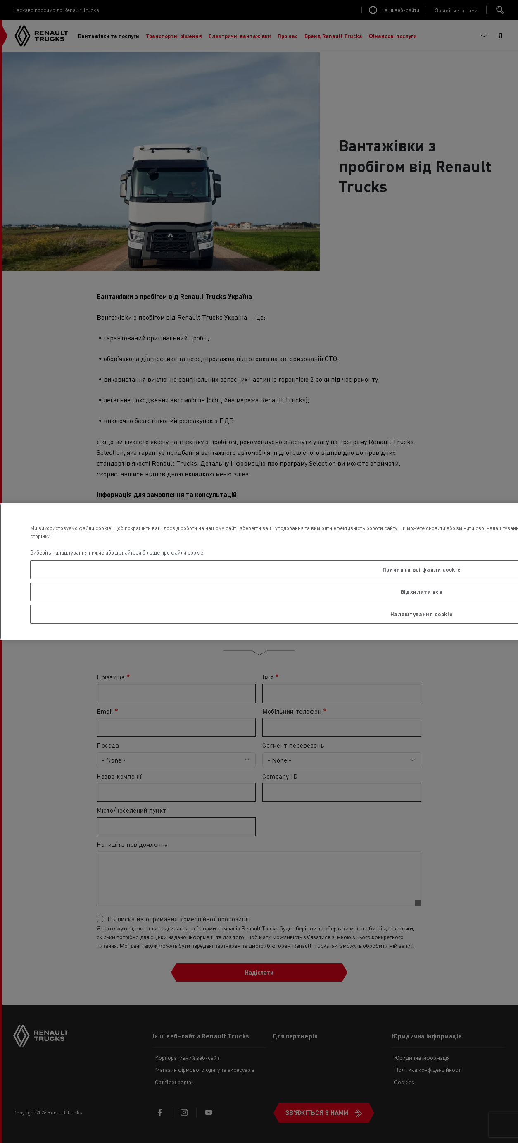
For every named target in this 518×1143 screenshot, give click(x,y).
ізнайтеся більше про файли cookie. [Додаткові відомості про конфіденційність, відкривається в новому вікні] (161, 552)
